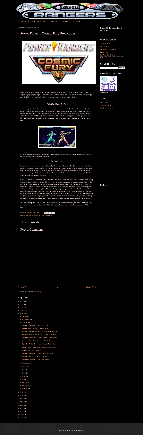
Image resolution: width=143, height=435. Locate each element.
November (25, 319)
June (24, 373)
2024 (22, 307)
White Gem (48, 216)
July (23, 370)
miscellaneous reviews (32, 216)
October (24, 322)
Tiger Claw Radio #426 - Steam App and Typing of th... (39, 344)
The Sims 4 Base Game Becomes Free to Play (37, 341)
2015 (22, 405)
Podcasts (54, 21)
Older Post (91, 287)
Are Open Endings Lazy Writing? (32, 350)
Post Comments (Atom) (34, 292)
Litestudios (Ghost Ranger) (109, 49)
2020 (22, 396)
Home (23, 21)
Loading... (103, 34)
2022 (22, 314)
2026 (22, 301)
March (24, 382)
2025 (22, 304)
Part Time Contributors (107, 55)
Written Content (38, 21)
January (24, 388)
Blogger (81, 430)
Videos (65, 21)
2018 (22, 402)
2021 (22, 393)
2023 (22, 310)
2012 (22, 411)
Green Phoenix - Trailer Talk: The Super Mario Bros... (39, 347)
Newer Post (23, 287)
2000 (22, 414)
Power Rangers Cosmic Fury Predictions (35, 356)
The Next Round (105, 105)
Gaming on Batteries (106, 108)
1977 (22, 417)
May (23, 376)
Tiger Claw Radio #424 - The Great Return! (35, 360)
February (25, 385)
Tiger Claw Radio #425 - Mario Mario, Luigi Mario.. (38, 353)
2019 (22, 399)
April (23, 379)
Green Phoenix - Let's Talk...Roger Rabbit (35, 328)
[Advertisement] (112, 147)
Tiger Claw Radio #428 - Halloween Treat (35, 325)
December (25, 316)
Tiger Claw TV (104, 102)
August (24, 367)
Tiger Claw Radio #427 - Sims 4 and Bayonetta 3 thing (39, 338)
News (42, 216)
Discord (76, 21)
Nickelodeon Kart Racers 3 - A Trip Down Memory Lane (39, 331)
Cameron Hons (105, 43)
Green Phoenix (105, 52)
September (26, 363)
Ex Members (104, 58)
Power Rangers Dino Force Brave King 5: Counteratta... (39, 334)
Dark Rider (103, 46)
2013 (22, 408)
